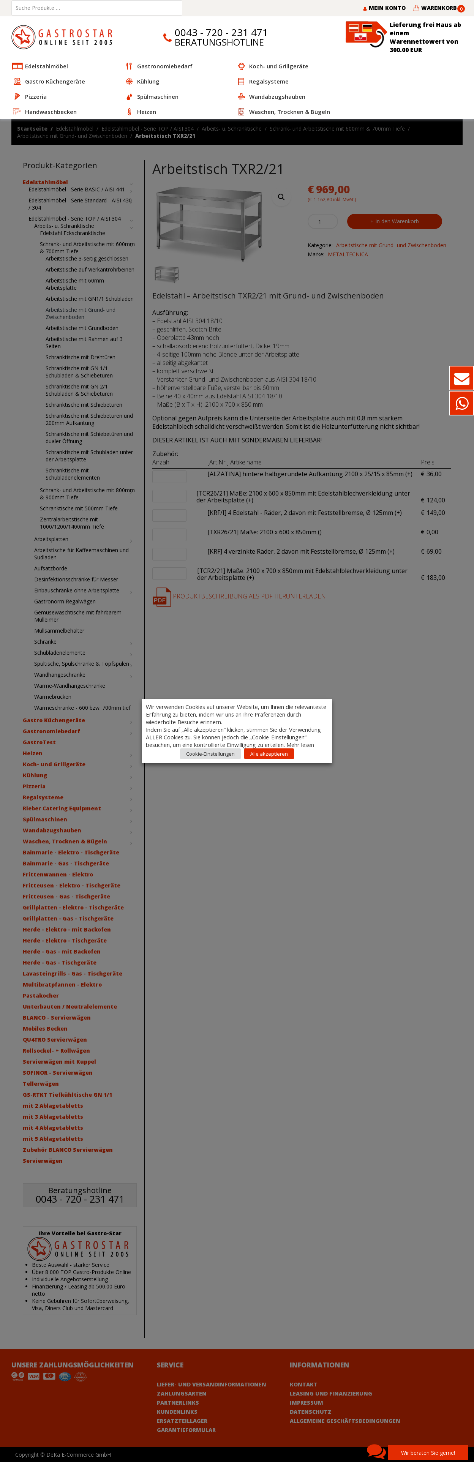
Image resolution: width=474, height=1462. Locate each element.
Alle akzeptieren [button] (269, 753)
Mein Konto (384, 7)
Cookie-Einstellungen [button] (210, 753)
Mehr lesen (300, 744)
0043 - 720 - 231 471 (221, 32)
